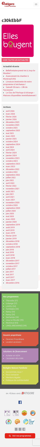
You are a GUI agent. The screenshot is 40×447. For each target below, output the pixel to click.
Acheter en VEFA (13, 355)
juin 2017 (10, 272)
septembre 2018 (13, 247)
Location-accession (13, 342)
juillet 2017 (11, 269)
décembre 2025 (12, 122)
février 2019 (11, 236)
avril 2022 (10, 183)
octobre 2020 (11, 205)
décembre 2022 (12, 169)
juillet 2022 (11, 177)
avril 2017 (10, 277)
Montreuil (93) (12, 323)
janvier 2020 (11, 222)
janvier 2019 (11, 238)
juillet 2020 (11, 211)
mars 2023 (10, 166)
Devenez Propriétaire (15, 339)
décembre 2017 (12, 260)
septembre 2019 (13, 225)
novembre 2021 (12, 189)
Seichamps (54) (12, 317)
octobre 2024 (11, 141)
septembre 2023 (13, 164)
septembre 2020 (13, 208)
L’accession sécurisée (14, 358)
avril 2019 (10, 230)
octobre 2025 (11, 128)
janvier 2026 (11, 119)
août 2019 (10, 227)
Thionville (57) (12, 300)
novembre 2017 (12, 263)
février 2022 (11, 186)
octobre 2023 (11, 161)
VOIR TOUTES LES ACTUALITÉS (15, 60)
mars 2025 (10, 136)
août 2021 (10, 191)
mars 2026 (10, 114)
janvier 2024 (11, 155)
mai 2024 (10, 147)
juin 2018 (10, 250)
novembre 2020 (12, 202)
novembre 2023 (12, 158)
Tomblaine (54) (12, 309)
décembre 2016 (12, 283)
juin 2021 (10, 194)
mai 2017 (10, 274)
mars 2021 (10, 200)
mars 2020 (10, 219)
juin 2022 (10, 180)
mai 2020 (10, 216)
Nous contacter (12, 375)
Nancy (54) (10, 312)
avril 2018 (10, 255)
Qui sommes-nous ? (14, 372)
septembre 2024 (13, 144)
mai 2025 (10, 133)
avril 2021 (10, 197)
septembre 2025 (13, 130)
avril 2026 (10, 111)
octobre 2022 (11, 172)
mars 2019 (10, 233)
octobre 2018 (11, 244)
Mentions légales (13, 377)
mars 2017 (10, 280)
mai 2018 (10, 252)
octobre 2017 (11, 266)
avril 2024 (10, 150)
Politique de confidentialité (17, 380)
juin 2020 (10, 213)
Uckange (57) (11, 303)
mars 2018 (10, 258)
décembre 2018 (12, 241)
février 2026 (11, 117)
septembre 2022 (13, 175)
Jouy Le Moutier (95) (15, 320)
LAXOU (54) (11, 306)
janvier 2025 (11, 139)
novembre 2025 (12, 125)
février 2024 (11, 153)
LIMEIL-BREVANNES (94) (16, 325)
